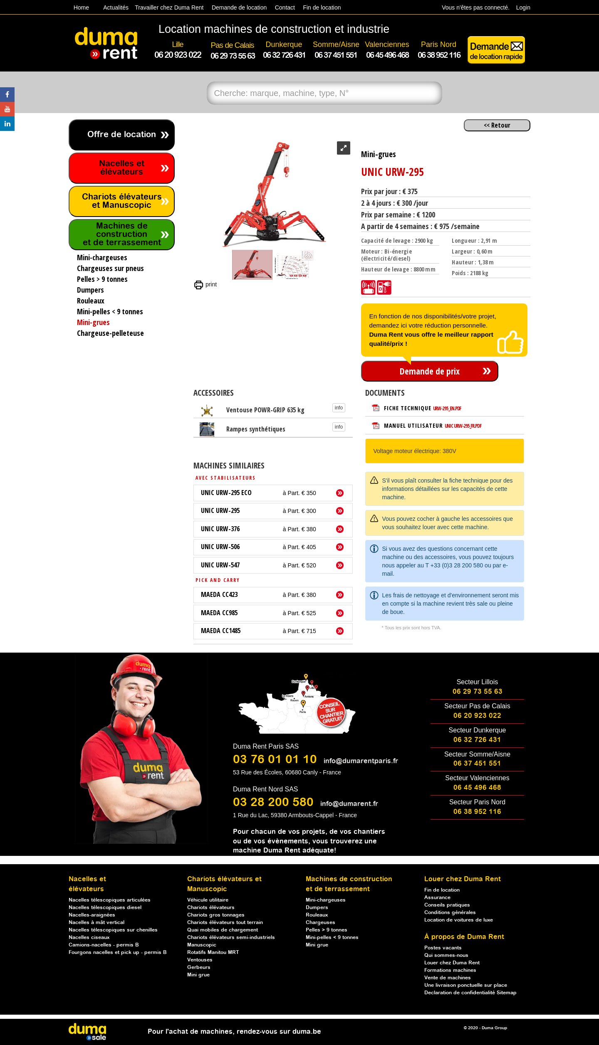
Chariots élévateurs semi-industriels (231, 937)
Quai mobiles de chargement (222, 930)
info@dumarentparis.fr (361, 761)
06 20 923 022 (477, 716)
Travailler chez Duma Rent (167, 7)
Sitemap (507, 993)
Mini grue (198, 975)
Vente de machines (447, 978)
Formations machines (450, 970)
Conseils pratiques (447, 905)
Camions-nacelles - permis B (104, 945)
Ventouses (200, 960)
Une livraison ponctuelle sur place (465, 985)
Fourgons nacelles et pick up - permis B (118, 952)
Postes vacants (443, 948)
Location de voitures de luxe (458, 920)
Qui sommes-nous (446, 955)
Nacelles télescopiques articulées (110, 900)
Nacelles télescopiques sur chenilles (113, 930)
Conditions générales (450, 912)
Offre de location (121, 135)
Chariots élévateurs (211, 907)
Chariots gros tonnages (216, 915)
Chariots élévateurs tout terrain (225, 922)
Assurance (437, 897)
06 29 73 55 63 (477, 691)
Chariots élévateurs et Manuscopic (122, 201)
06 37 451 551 (477, 763)
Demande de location (239, 7)
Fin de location (321, 7)
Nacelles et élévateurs (121, 168)
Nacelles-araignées (92, 915)
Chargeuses (320, 922)
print (205, 284)
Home (81, 7)
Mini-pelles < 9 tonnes (332, 937)
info (339, 408)
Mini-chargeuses (326, 900)
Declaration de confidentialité (460, 993)
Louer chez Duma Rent (452, 963)
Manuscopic (201, 945)
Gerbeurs (198, 967)
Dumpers (317, 907)
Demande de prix (430, 371)
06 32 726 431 (477, 740)
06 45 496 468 (477, 787)
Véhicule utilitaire (207, 900)
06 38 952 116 (477, 812)
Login (523, 7)
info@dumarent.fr (349, 804)
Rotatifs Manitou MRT (213, 952)
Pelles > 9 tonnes (326, 930)
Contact (285, 7)
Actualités (116, 7)
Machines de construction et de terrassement (122, 234)
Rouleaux (317, 915)
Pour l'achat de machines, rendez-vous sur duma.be (234, 1031)
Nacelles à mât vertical (96, 922)
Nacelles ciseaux (89, 937)
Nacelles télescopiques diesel (105, 907)
